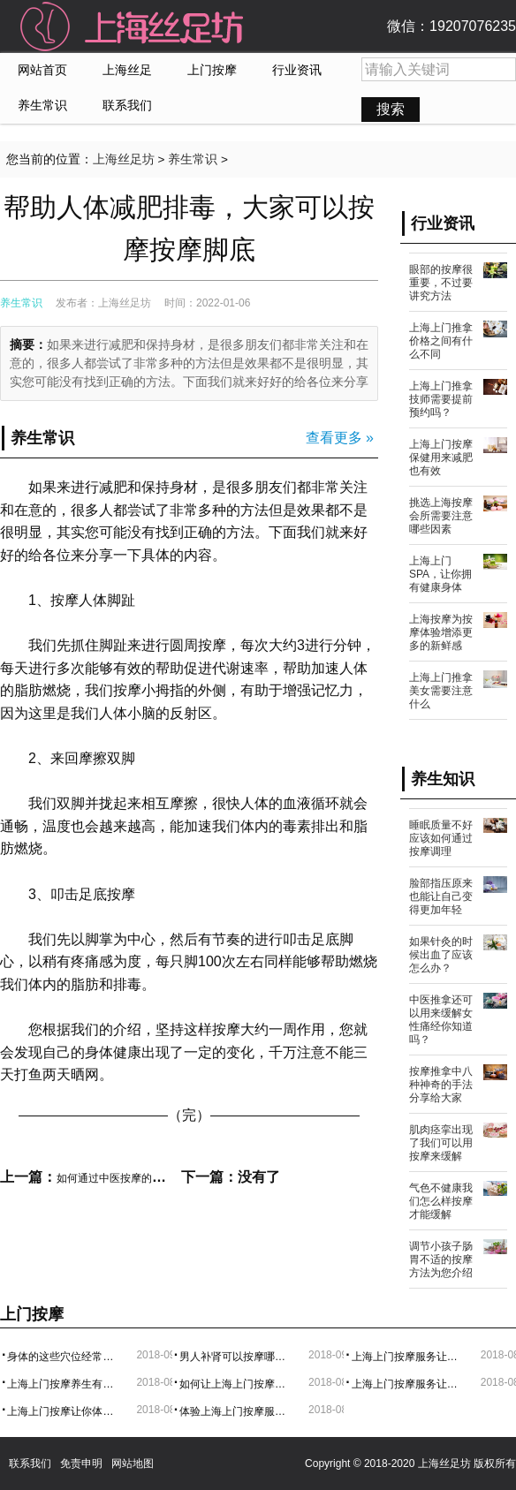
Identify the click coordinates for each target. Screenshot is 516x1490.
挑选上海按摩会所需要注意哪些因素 (441, 515)
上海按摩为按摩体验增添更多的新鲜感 (441, 632)
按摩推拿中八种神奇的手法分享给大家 (441, 1084)
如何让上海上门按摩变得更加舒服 (237, 1384)
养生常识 (42, 105)
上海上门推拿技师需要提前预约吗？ (441, 399)
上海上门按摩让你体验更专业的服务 (65, 1411)
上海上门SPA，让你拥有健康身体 (440, 574)
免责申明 (81, 1463)
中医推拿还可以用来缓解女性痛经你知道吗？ (441, 1020)
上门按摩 (212, 70)
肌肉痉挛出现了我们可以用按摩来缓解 (441, 1142)
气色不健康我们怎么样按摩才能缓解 (441, 1201)
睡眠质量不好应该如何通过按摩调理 (441, 838)
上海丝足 (127, 70)
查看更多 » (340, 437)
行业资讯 (297, 70)
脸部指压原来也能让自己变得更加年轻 (441, 896)
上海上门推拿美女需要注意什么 (441, 690)
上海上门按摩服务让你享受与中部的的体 (409, 1356)
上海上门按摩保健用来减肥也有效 (441, 457)
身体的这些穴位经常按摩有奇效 (65, 1356)
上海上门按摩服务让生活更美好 (409, 1384)
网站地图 (132, 1463)
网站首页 (42, 70)
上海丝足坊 (124, 159)
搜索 (390, 109)
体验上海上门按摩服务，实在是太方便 (237, 1411)
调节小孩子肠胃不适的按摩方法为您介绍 (441, 1259)
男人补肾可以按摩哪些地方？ (237, 1356)
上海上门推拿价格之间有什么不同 (441, 340)
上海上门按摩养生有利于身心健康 (65, 1384)
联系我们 (127, 105)
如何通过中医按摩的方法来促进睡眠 (141, 1178)
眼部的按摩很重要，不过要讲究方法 (441, 282)
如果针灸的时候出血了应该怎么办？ (441, 954)
